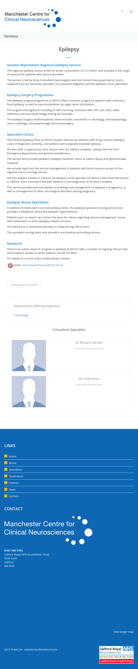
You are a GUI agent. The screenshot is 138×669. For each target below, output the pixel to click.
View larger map (123, 631)
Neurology (20, 315)
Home (12, 456)
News (12, 489)
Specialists (15, 469)
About (12, 463)
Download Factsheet (24, 285)
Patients (14, 483)
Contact (14, 496)
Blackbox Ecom (47, 649)
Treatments (16, 476)
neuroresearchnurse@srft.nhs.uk (42, 265)
